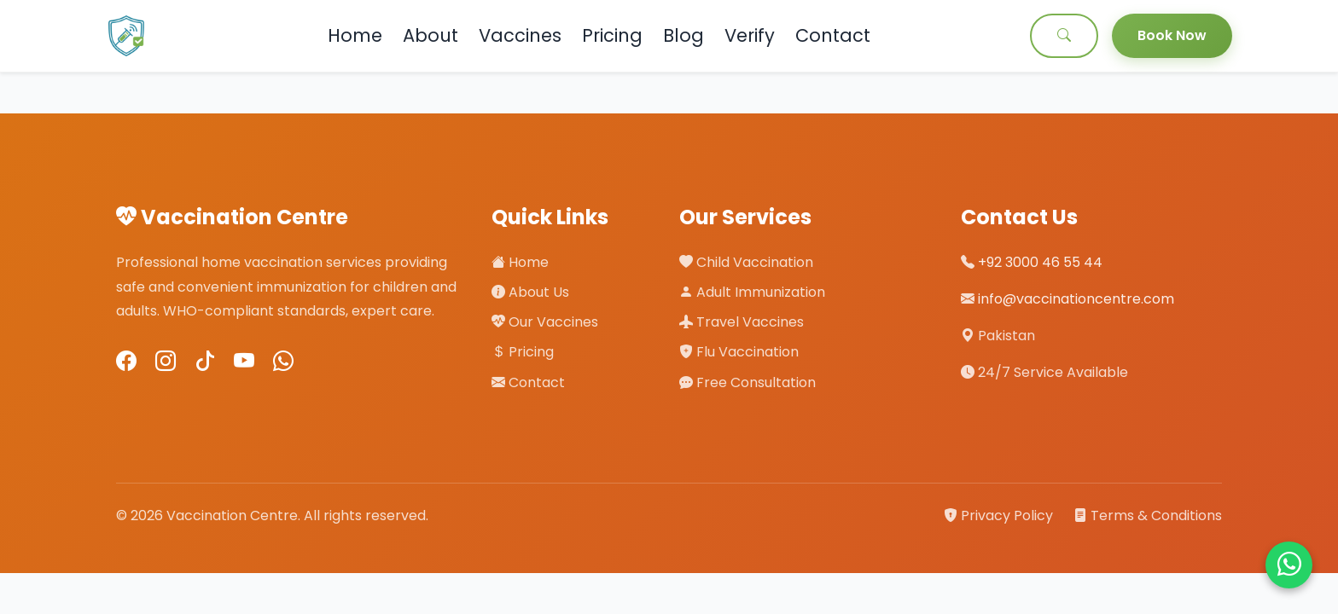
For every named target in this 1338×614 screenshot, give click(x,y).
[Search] (1064, 36)
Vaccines (520, 35)
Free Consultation (747, 382)
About (430, 35)
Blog (683, 35)
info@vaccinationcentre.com (1076, 299)
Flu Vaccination (739, 352)
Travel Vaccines (741, 322)
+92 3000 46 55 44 (1040, 262)
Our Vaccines (545, 322)
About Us (530, 292)
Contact (832, 35)
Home (355, 35)
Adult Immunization (752, 292)
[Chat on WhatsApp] (1288, 565)
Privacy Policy (1000, 515)
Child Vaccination (746, 262)
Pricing (612, 35)
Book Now (1172, 35)
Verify (749, 35)
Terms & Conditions (1147, 515)
